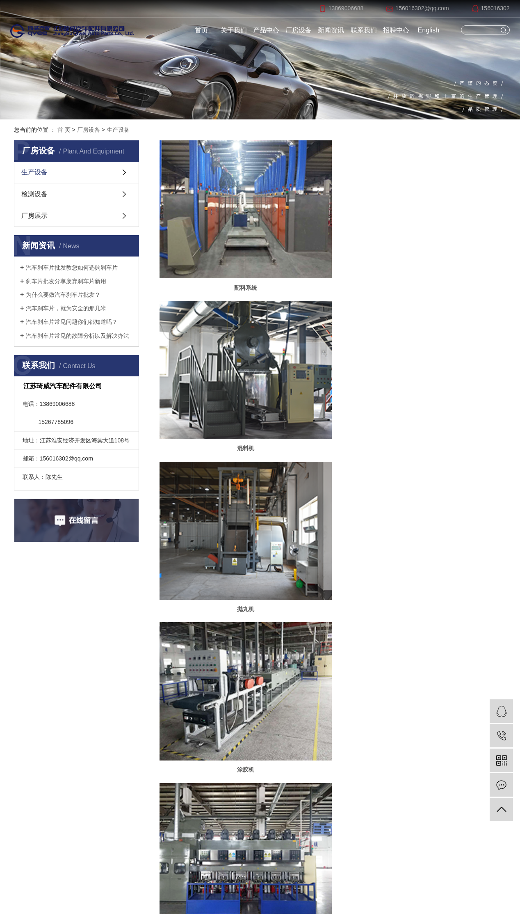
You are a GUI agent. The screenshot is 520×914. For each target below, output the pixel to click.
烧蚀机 (450, 461)
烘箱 (450, 349)
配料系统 (214, 238)
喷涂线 (215, 572)
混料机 (332, 238)
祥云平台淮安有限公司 (355, 890)
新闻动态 (271, 685)
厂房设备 (298, 30)
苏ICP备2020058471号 (276, 890)
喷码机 (332, 572)
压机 (332, 349)
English (428, 30)
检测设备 (34, 193)
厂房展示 (34, 215)
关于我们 (234, 30)
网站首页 (140, 656)
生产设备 (118, 129)
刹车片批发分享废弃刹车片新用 (66, 281)
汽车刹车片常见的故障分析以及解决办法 (77, 335)
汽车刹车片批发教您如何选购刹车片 (72, 267)
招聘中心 (396, 30)
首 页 (64, 129)
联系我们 (364, 30)
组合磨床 (214, 461)
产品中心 (266, 30)
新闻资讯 (331, 30)
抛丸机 (450, 238)
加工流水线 (332, 461)
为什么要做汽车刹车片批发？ (63, 294)
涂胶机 (215, 349)
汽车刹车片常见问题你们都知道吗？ (72, 321)
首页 (201, 30)
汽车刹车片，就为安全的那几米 (66, 308)
